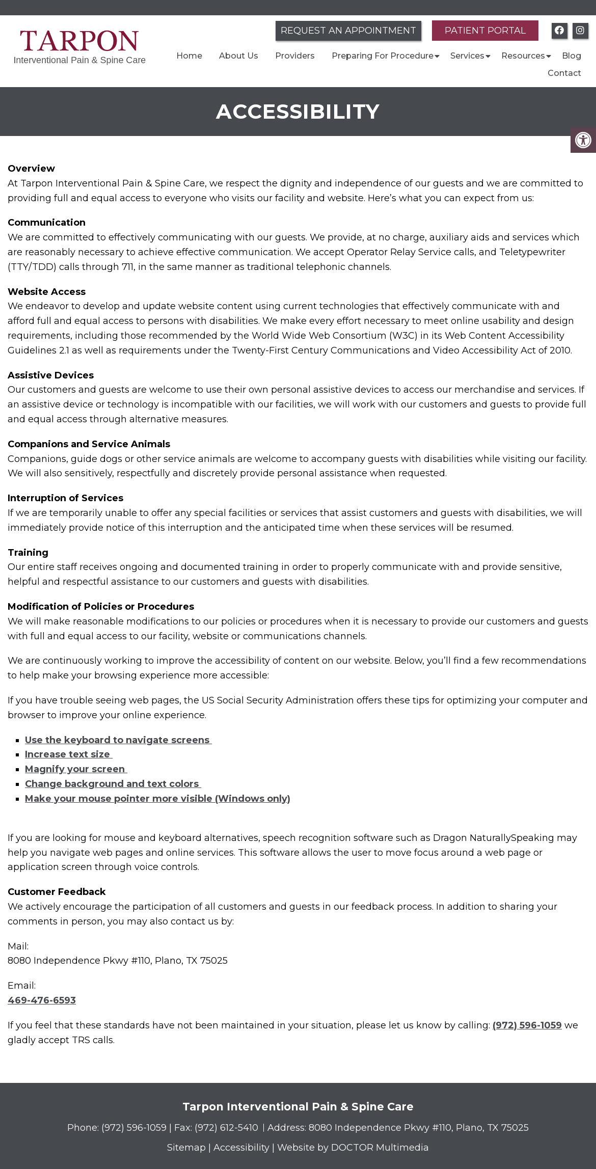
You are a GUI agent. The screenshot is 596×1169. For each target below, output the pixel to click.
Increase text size (69, 754)
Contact (564, 73)
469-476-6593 (42, 1000)
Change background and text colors (113, 784)
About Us (238, 56)
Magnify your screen (76, 769)
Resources (523, 56)
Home (189, 56)
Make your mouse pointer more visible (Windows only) (157, 798)
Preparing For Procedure (383, 56)
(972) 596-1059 (527, 1025)
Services (467, 56)
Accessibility (241, 1147)
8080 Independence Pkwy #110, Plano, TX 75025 (419, 1127)
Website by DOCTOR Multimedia (353, 1147)
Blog (571, 56)
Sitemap (186, 1147)
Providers (295, 56)
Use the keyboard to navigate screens (118, 740)
